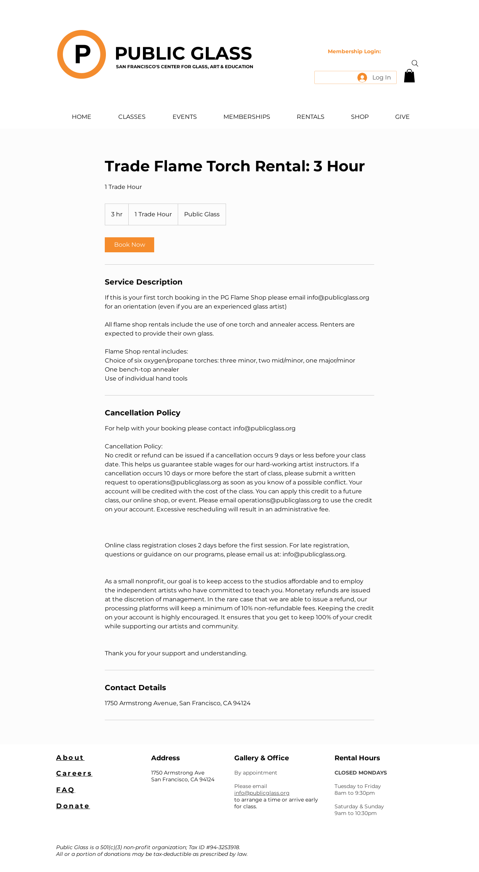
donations (117, 854)
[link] (129, 244)
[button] (409, 75)
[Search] (415, 63)
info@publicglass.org (262, 793)
